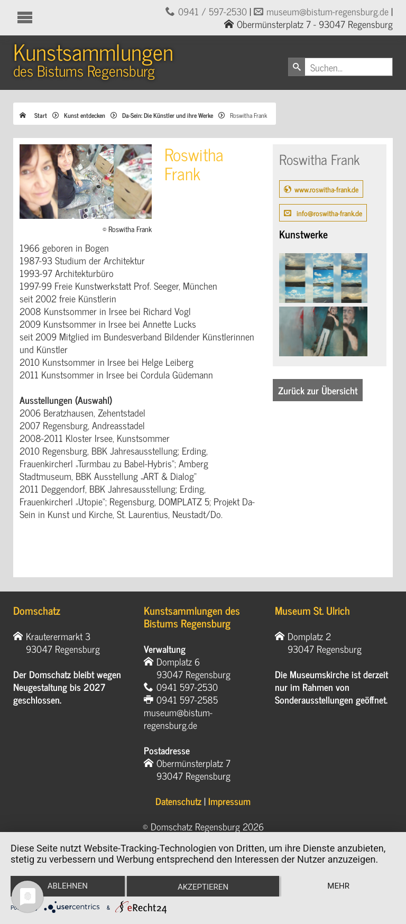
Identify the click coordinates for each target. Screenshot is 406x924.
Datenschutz (178, 801)
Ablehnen (68, 886)
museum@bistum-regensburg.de (327, 11)
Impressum (229, 801)
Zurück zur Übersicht (317, 390)
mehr (338, 886)
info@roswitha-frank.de (328, 213)
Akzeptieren (203, 887)
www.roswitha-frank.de (326, 189)
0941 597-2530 (187, 687)
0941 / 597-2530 (212, 11)
